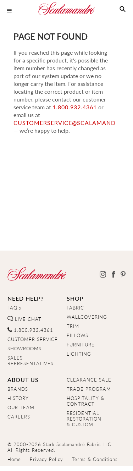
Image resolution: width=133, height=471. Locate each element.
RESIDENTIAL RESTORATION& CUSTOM (84, 419)
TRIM (73, 326)
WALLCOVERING (87, 317)
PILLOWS (77, 335)
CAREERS (18, 417)
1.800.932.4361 (35, 107)
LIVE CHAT (24, 319)
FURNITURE (81, 344)
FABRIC (75, 308)
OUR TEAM (20, 407)
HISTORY (18, 398)
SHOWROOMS (24, 348)
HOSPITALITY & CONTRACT (85, 401)
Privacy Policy (46, 459)
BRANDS (17, 389)
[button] (123, 9)
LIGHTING (79, 354)
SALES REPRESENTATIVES (30, 361)
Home (14, 459)
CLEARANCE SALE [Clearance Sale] (89, 380)
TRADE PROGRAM (89, 389)
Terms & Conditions (95, 459)
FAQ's (14, 308)
